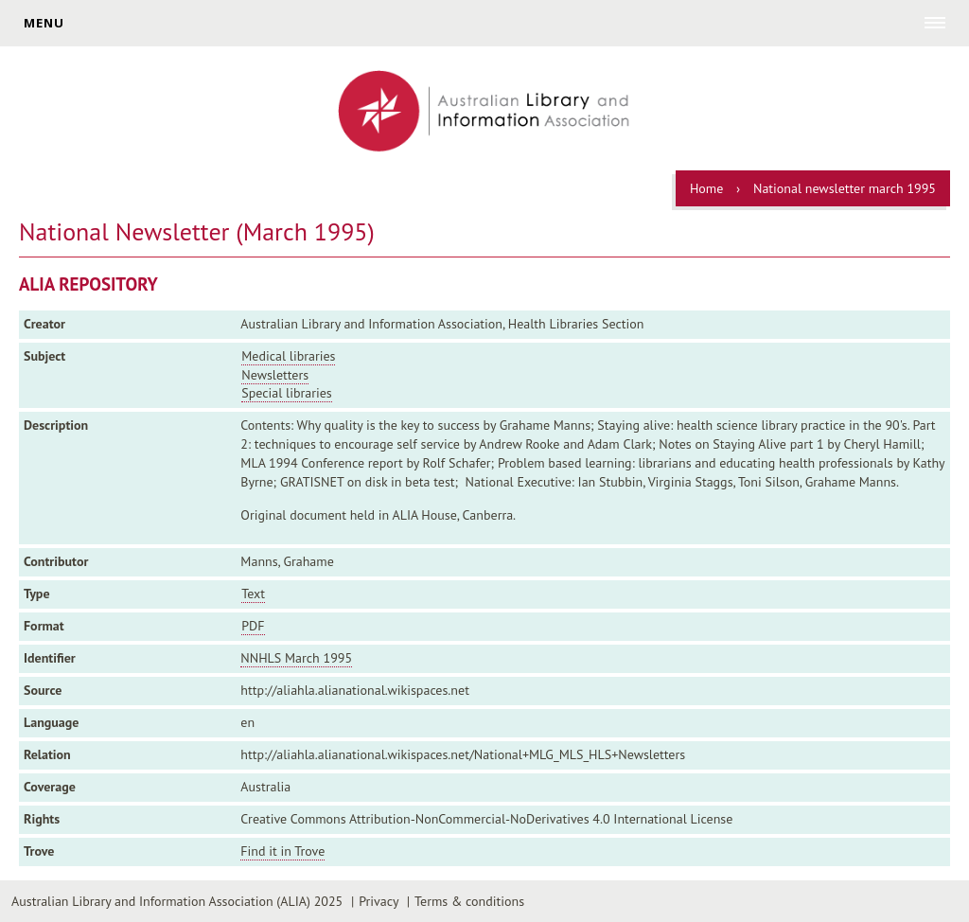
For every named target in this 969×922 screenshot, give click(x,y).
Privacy (378, 901)
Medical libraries (288, 355)
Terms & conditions (469, 901)
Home (706, 188)
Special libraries (286, 392)
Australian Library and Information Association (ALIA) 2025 (177, 901)
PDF (252, 625)
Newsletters (274, 374)
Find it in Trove (282, 851)
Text (253, 593)
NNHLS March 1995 (296, 657)
